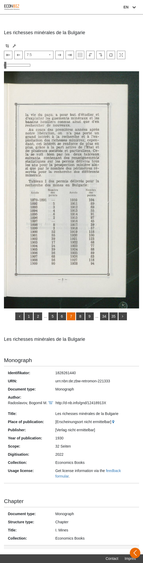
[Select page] (39, 55)
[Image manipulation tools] (14, 46)
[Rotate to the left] (90, 55)
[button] (7, 46)
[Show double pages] (80, 55)
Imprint (130, 558)
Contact (112, 558)
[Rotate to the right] (101, 55)
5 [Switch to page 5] (53, 316)
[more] (123, 316)
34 (104, 316)
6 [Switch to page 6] (62, 316)
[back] (19, 316)
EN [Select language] (130, 7)
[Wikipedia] (51, 403)
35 (113, 316)
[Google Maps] (114, 422)
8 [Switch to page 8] (80, 316)
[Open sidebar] (135, 553)
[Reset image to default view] (111, 55)
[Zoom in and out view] (17, 65)
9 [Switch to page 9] (89, 316)
